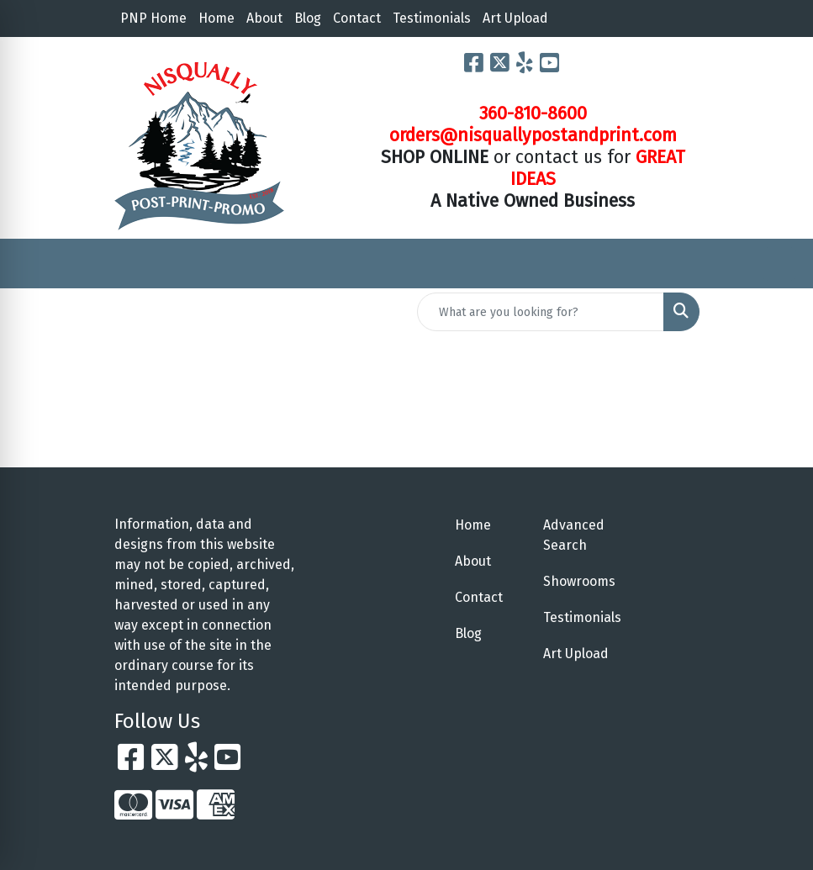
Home (216, 18)
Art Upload (515, 18)
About (264, 18)
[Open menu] (779, 264)
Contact (357, 18)
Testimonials (432, 18)
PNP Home (153, 18)
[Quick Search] (540, 312)
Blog (307, 18)
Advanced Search (573, 535)
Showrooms (577, 581)
